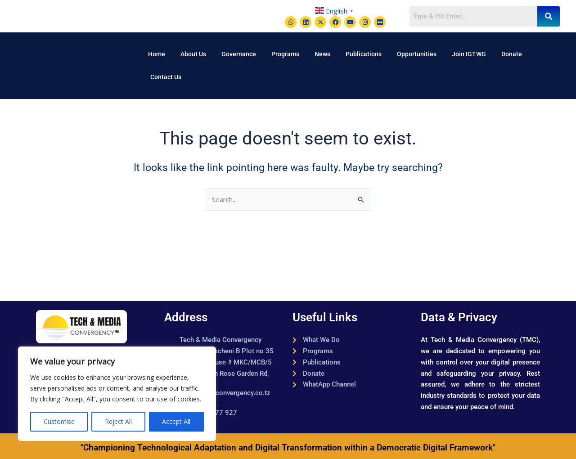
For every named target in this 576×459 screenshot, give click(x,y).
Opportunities (416, 54)
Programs (285, 54)
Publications (364, 54)
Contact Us (165, 77)
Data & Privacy (459, 317)
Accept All (176, 421)
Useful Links (324, 317)
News (322, 54)
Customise (59, 421)
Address (185, 317)
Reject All (118, 421)
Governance (238, 54)
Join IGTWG (469, 54)
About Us (193, 54)
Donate (511, 54)
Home (156, 54)
